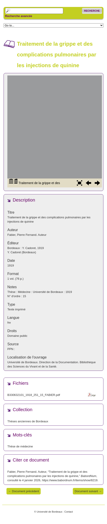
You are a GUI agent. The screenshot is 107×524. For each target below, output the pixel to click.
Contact (68, 511)
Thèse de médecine (20, 446)
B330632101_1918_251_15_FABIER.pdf (33, 395)
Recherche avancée (18, 16)
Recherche (92, 10)
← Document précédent (23, 491)
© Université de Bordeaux (48, 511)
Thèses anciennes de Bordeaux (27, 421)
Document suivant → (88, 491)
